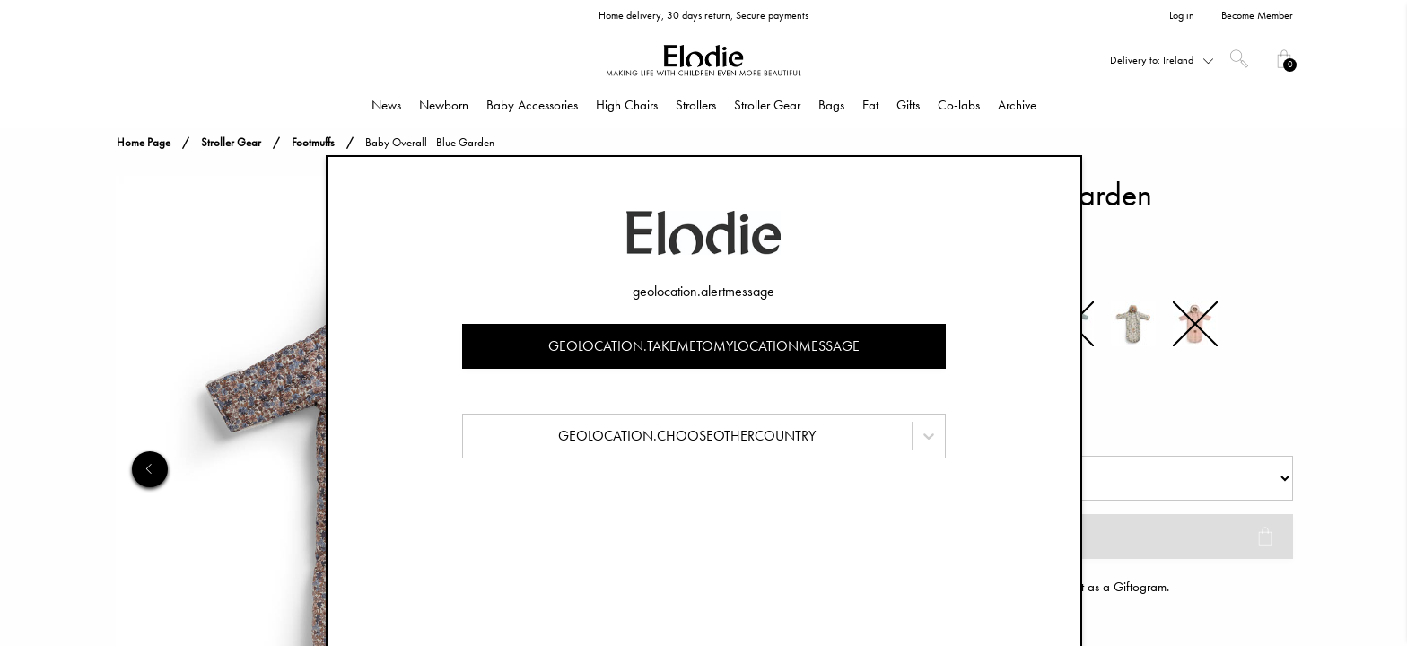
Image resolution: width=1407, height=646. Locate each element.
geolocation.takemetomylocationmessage (704, 345)
